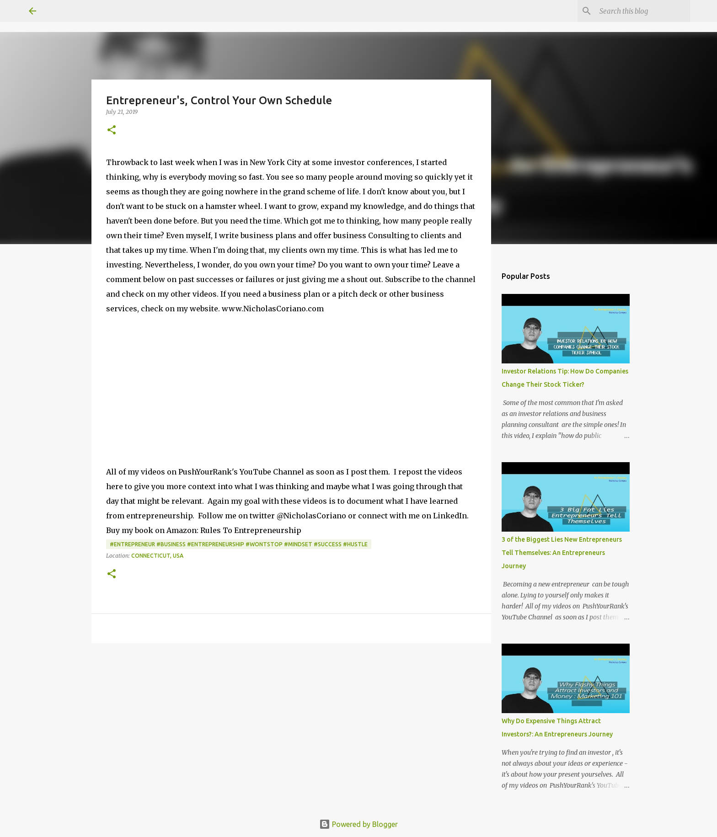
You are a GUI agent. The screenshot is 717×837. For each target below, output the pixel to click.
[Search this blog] (642, 11)
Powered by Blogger (358, 824)
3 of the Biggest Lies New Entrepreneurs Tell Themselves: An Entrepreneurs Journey (562, 553)
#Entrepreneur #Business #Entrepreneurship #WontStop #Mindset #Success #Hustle (239, 544)
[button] (111, 130)
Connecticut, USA (157, 556)
